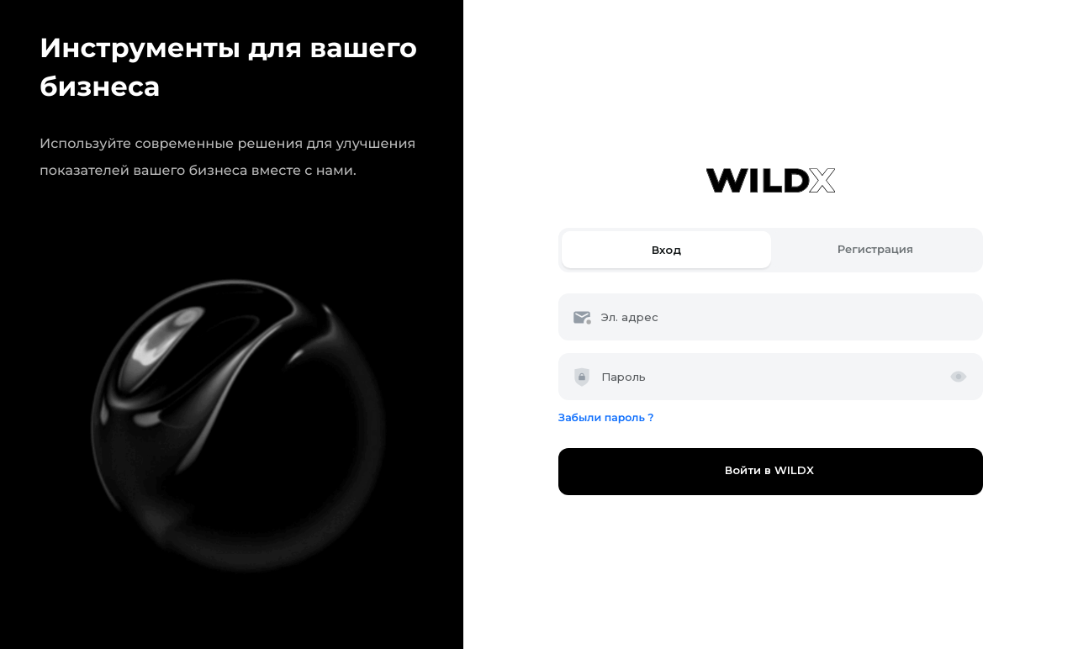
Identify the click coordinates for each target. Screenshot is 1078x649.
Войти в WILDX (771, 471)
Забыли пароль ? (605, 418)
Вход (666, 249)
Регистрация (875, 249)
